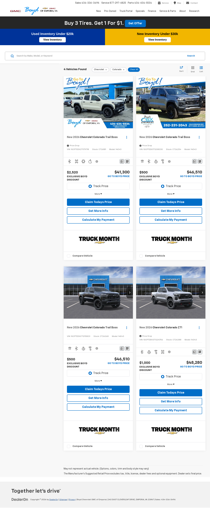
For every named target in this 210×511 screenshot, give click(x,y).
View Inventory (52, 39)
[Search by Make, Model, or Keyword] (100, 56)
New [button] (98, 11)
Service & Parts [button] (167, 11)
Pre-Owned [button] (110, 11)
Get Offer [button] (135, 23)
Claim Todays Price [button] (98, 202)
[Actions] (127, 137)
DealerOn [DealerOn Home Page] (53, 500)
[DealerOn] (19, 499)
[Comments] (122, 161)
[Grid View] (192, 69)
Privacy (72, 500)
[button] (129, 102)
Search (191, 56)
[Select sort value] (182, 69)
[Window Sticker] (127, 161)
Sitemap (63, 500)
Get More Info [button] (98, 211)
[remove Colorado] (118, 69)
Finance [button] (152, 11)
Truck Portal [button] (125, 11)
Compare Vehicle (83, 256)
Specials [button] (140, 11)
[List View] (201, 69)
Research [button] (194, 11)
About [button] (182, 11)
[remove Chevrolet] (100, 69)
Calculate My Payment (98, 219)
